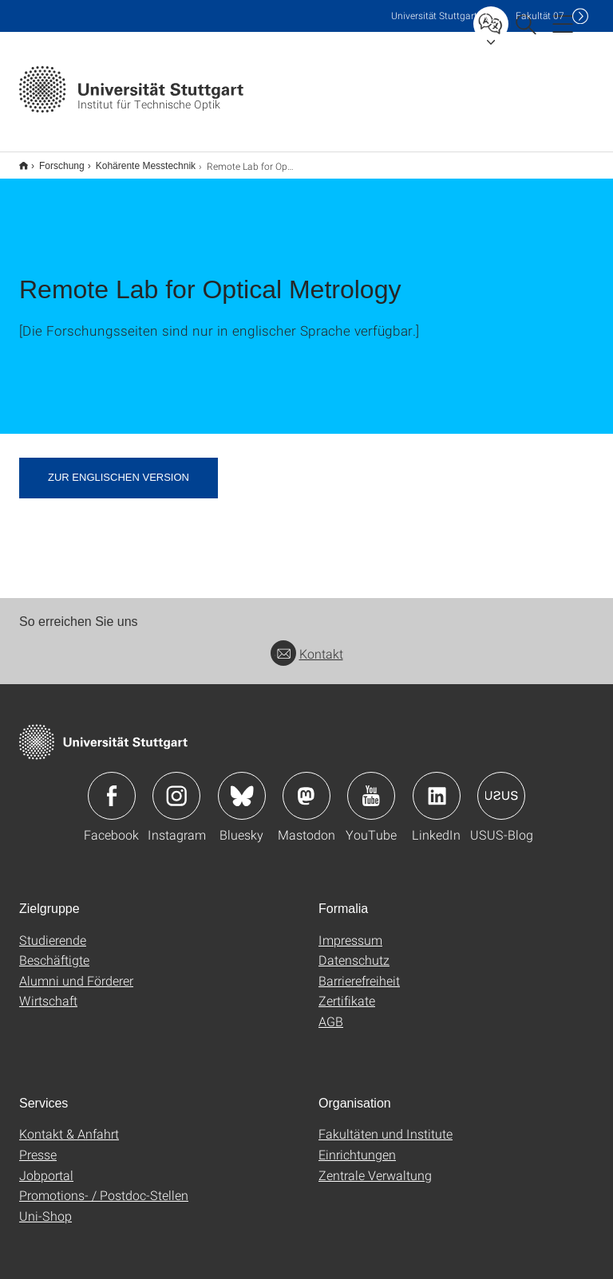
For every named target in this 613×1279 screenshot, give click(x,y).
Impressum (350, 929)
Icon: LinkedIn (437, 785)
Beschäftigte (54, 949)
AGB (330, 1010)
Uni (434, 16)
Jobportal (46, 1164)
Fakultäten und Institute (385, 1123)
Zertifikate (346, 990)
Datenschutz (354, 949)
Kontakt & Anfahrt (69, 1123)
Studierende (52, 929)
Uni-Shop (45, 1205)
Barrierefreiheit (359, 970)
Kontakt (307, 643)
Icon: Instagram (176, 785)
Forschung (53, 160)
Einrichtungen (357, 1143)
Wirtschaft (48, 990)
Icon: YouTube (371, 785)
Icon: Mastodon (306, 785)
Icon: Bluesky (242, 785)
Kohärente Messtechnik (137, 160)
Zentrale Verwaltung (375, 1164)
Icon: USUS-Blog (501, 785)
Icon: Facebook (112, 785)
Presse (38, 1143)
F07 (540, 16)
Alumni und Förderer (76, 970)
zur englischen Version (118, 467)
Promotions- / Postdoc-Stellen (103, 1184)
